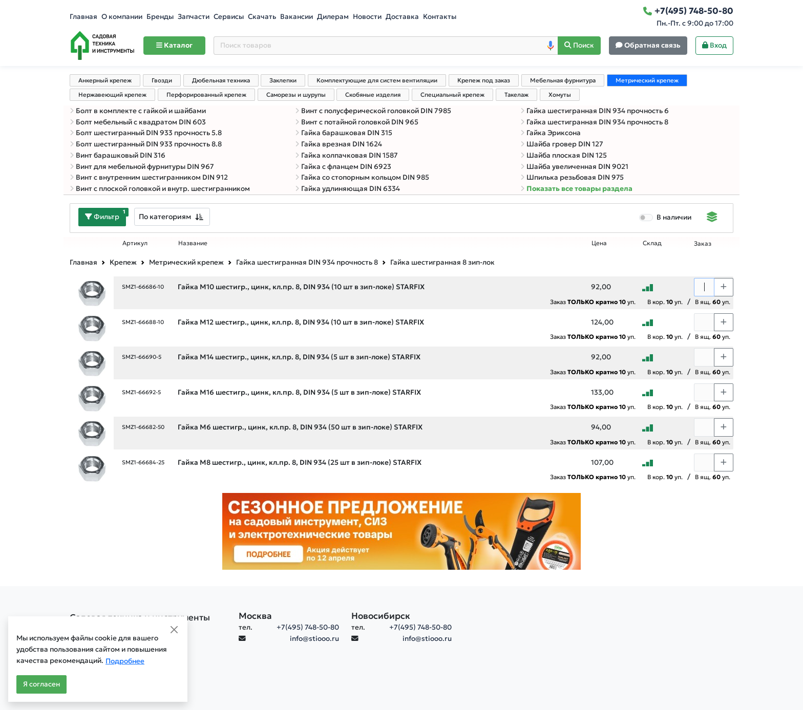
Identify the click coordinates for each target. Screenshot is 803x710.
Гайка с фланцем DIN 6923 (343, 166)
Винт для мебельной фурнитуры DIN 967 (142, 166)
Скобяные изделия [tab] (372, 94)
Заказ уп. (593, 302)
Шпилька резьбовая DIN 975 (572, 177)
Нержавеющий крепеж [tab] (112, 94)
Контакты (439, 16)
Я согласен (41, 684)
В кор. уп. (665, 302)
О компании (121, 16)
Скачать (262, 16)
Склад (652, 243)
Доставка (402, 16)
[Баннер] (401, 530)
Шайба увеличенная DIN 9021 (574, 166)
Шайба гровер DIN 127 (561, 144)
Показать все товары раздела (576, 188)
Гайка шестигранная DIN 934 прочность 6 (594, 110)
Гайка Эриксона (550, 132)
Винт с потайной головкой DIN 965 (356, 122)
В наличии (674, 217)
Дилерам (333, 16)
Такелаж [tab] (516, 94)
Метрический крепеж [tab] (647, 80)
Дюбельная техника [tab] (221, 80)
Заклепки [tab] (283, 80)
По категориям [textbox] (165, 216)
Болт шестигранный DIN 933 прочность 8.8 (146, 144)
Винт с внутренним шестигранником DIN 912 (149, 177)
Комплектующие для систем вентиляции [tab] (376, 80)
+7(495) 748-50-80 (308, 627)
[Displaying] (712, 218)
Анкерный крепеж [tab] (105, 80)
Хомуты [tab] (559, 94)
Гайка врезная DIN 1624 (338, 144)
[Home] (102, 45)
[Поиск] (579, 45)
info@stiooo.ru (314, 638)
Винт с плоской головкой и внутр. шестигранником (160, 188)
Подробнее (124, 661)
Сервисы (229, 16)
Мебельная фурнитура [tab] (563, 80)
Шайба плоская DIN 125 (563, 155)
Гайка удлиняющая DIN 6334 (347, 188)
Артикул (134, 243)
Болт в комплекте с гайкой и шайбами (138, 110)
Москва (255, 615)
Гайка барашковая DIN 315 (343, 132)
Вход (714, 45)
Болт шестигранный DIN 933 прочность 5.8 (146, 132)
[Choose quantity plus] (723, 287)
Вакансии (296, 16)
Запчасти (193, 16)
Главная (83, 16)
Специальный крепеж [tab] (452, 94)
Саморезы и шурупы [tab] (296, 94)
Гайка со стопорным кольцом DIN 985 (362, 177)
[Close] (174, 630)
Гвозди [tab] (162, 80)
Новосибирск (380, 615)
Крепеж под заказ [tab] (483, 80)
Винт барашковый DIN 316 (117, 155)
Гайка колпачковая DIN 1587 (346, 155)
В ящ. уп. (712, 302)
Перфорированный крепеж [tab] (206, 94)
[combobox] (172, 217)
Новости (367, 16)
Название (192, 243)
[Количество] (704, 287)
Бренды (160, 16)
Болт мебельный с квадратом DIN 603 (138, 122)
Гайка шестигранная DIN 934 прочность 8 (594, 122)
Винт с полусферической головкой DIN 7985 (373, 110)
